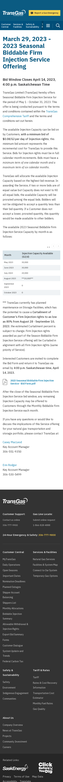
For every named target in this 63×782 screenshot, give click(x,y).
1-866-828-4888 (41, 525)
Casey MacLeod (12, 442)
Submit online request (44, 520)
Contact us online (11, 520)
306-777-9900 (10, 525)
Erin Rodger (10, 465)
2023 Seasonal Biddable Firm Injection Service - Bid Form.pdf (32, 382)
